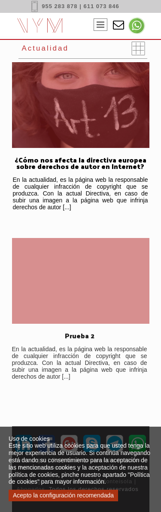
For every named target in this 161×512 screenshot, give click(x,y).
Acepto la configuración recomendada (63, 495)
